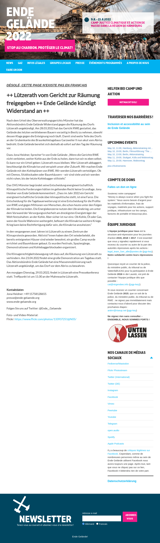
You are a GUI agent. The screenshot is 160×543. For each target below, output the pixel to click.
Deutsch (143, 3)
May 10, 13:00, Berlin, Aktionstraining (126, 154)
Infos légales (36, 63)
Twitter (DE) (114, 383)
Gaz (20, 63)
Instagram (113, 390)
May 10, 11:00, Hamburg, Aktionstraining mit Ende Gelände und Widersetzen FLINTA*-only (130, 148)
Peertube (112, 410)
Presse (80, 63)
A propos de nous (138, 63)
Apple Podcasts (116, 443)
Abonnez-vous (131, 516)
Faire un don (14, 69)
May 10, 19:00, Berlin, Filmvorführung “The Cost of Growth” (130, 151)
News (9, 63)
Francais (103, 524)
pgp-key (147, 251)
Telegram (112, 423)
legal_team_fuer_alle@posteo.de (125, 251)
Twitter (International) (119, 377)
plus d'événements (117, 166)
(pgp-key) (135, 284)
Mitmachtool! (128, 102)
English (152, 3)
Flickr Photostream (117, 370)
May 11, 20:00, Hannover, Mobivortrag (126, 160)
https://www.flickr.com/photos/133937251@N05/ (45, 319)
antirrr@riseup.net (117, 310)
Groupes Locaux (60, 63)
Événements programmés (105, 63)
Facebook (113, 397)
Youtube (112, 417)
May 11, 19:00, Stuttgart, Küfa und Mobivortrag (130, 157)
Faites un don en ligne (122, 187)
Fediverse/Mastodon (118, 363)
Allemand (89, 524)
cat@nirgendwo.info (118, 284)
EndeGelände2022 (30, 23)
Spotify (111, 437)
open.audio (113, 430)
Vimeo (111, 403)
